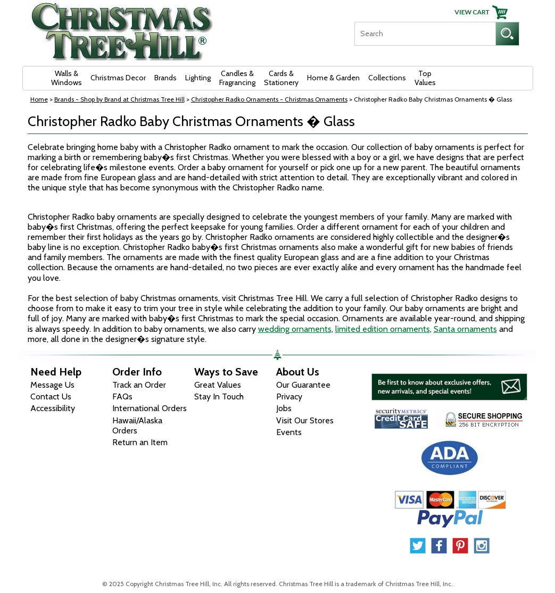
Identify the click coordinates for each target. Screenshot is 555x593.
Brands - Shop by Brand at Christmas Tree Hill (119, 99)
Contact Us (50, 396)
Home (39, 99)
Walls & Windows (66, 78)
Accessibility (52, 408)
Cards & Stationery (281, 78)
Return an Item (140, 442)
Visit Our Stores (305, 420)
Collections (387, 77)
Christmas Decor (118, 77)
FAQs (122, 396)
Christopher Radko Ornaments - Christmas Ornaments (269, 99)
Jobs (284, 408)
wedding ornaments (295, 329)
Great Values (217, 385)
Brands (165, 77)
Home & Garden (333, 77)
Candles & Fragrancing (237, 78)
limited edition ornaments (382, 329)
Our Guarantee (303, 385)
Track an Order (139, 385)
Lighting (198, 77)
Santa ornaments (465, 329)
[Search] (424, 34)
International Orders (149, 408)
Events (289, 432)
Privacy (289, 396)
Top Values (425, 78)
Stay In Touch (219, 396)
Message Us (52, 385)
